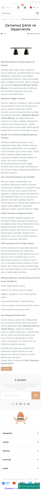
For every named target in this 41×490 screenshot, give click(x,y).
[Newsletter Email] (20, 395)
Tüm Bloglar (6, 369)
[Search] (20, 13)
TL (37, 7)
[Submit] (35, 395)
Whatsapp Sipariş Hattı (29, 486)
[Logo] (9, 7)
